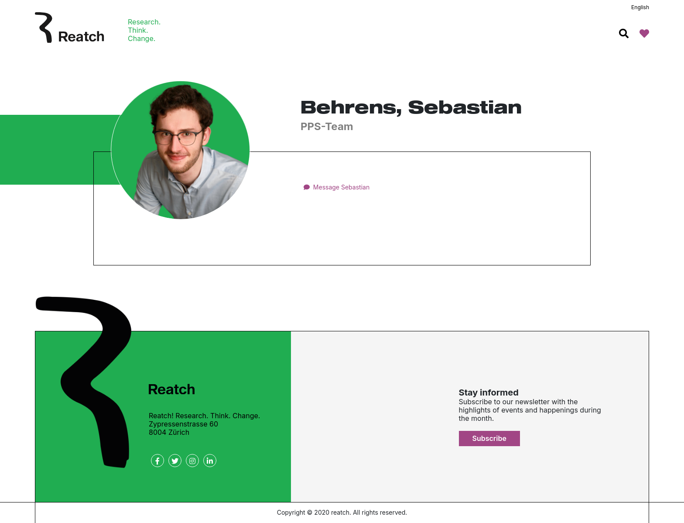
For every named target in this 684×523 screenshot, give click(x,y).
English (640, 7)
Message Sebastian (341, 187)
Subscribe (489, 438)
